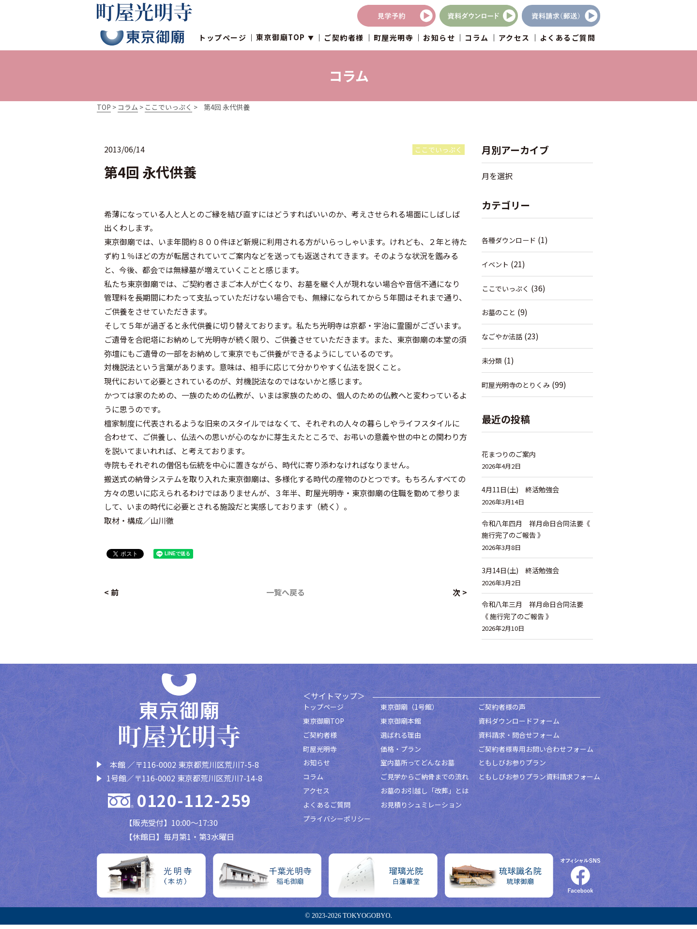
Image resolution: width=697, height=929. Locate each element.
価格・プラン (400, 753)
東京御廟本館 (400, 726)
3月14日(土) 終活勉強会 (523, 572)
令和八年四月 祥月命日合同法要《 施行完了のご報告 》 (536, 530)
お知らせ (439, 38)
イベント (496, 264)
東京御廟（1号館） (409, 711)
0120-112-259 (194, 805)
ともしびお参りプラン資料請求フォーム (539, 781)
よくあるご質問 (568, 38)
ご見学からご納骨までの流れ (424, 781)
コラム (477, 38)
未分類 (492, 360)
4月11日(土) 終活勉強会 (523, 489)
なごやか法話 (503, 336)
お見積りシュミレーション (421, 809)
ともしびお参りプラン (512, 767)
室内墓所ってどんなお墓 (417, 767)
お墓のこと (500, 312)
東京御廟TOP (323, 726)
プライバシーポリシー (337, 823)
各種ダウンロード (511, 240)
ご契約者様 (344, 38)
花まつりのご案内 (511, 454)
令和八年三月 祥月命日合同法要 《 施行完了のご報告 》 (537, 613)
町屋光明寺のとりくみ (518, 385)
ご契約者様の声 (502, 711)
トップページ (222, 38)
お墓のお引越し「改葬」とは (424, 795)
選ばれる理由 (400, 740)
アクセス (514, 38)
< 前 (111, 592)
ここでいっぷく (507, 288)
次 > (460, 592)
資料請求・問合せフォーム (519, 740)
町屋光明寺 (394, 38)
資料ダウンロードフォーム (519, 726)
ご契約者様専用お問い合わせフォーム (535, 753)
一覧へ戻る (285, 592)
